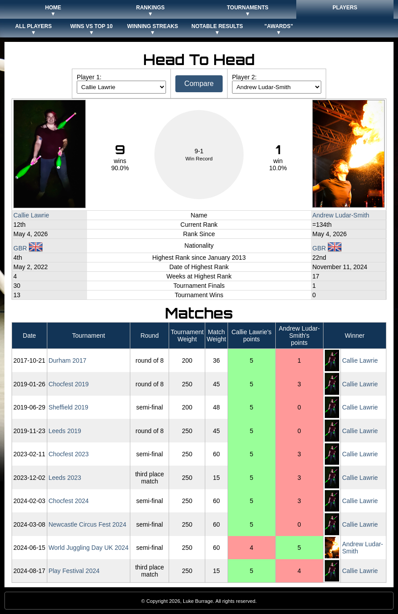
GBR (28, 248)
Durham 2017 (68, 360)
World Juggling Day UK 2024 (89, 547)
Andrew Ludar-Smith (340, 215)
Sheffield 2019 (68, 407)
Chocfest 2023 (69, 454)
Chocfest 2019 (69, 384)
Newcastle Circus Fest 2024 (87, 524)
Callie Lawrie (31, 215)
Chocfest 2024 (69, 500)
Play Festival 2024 (74, 570)
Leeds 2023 (65, 477)
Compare (199, 83)
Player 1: (89, 77)
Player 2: (244, 77)
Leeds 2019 (65, 430)
